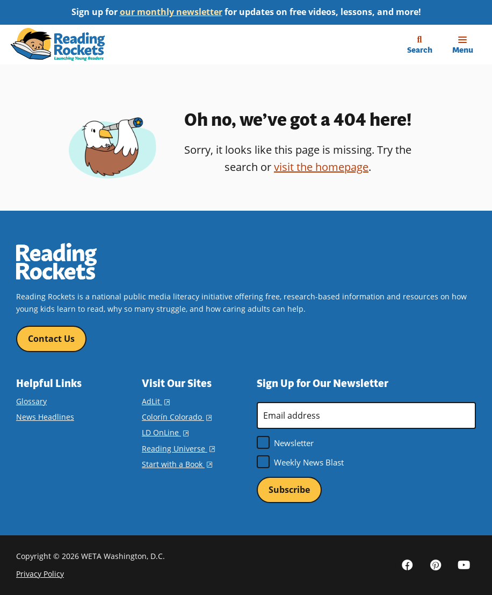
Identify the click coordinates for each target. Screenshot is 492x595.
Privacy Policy (40, 574)
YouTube (464, 565)
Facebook (407, 565)
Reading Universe (178, 448)
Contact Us (51, 339)
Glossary (31, 401)
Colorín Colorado (177, 417)
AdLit (156, 401)
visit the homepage (321, 167)
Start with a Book (177, 464)
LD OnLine (165, 432)
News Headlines (45, 417)
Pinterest (435, 565)
